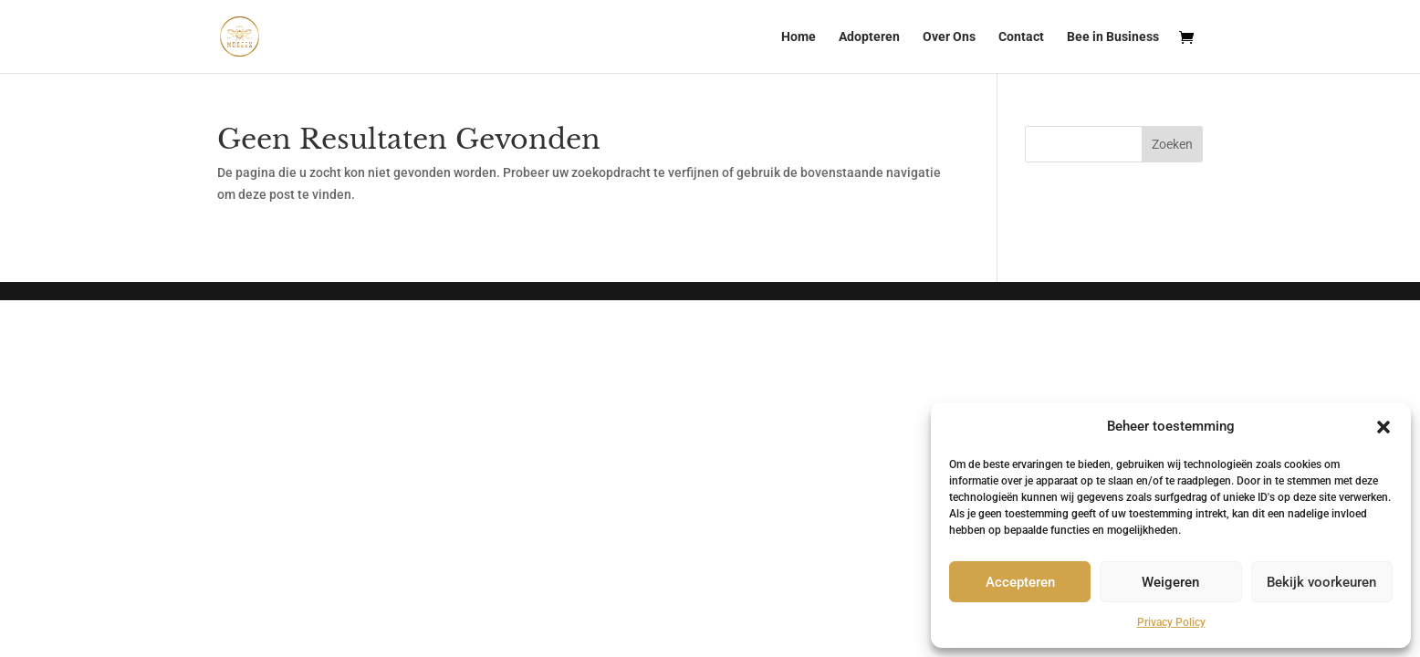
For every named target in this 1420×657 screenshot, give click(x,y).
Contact (1021, 37)
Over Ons (949, 37)
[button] (1383, 427)
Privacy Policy (1171, 622)
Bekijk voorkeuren (1321, 582)
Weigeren (1170, 582)
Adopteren (869, 37)
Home (798, 37)
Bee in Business (1113, 37)
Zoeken (1172, 144)
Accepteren (1020, 582)
